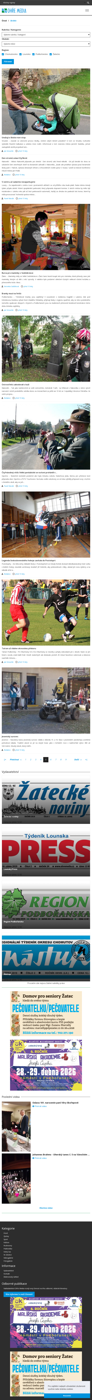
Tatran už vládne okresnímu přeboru (19, 648)
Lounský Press (10, 869)
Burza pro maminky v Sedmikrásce (17, 273)
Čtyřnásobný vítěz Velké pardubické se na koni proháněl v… (29, 472)
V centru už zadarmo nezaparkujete (18, 182)
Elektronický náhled (11, 1277)
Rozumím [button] (67, 1396)
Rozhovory (8, 1245)
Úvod (4, 20)
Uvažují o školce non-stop (14, 137)
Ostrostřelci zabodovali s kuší (15, 384)
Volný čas (7, 1252)
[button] (73, 1389)
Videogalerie (8, 1258)
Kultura (6, 1242)
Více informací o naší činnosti (19, 1294)
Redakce (7, 175)
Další (77, 759)
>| (86, 759)
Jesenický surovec (10, 736)
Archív (13, 20)
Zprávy (6, 1236)
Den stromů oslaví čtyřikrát (14, 158)
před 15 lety (22, 151)
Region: (5, 50)
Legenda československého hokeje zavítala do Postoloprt (29, 560)
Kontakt (7, 1274)
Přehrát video (39, 1106)
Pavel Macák (9, 198)
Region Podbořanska (13, 921)
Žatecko (55, 54)
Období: (5, 39)
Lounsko (25, 54)
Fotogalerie (8, 1261)
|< (5, 759)
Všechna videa (46, 1208)
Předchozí (15, 759)
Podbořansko (40, 54)
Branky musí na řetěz (11, 293)
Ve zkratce (8, 1255)
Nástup (7, 974)
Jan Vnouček (9, 151)
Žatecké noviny (11, 816)
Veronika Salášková (11, 286)
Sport (6, 1239)
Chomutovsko (10, 54)
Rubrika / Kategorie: (11, 29)
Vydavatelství (9, 1271)
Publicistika (8, 1249)
